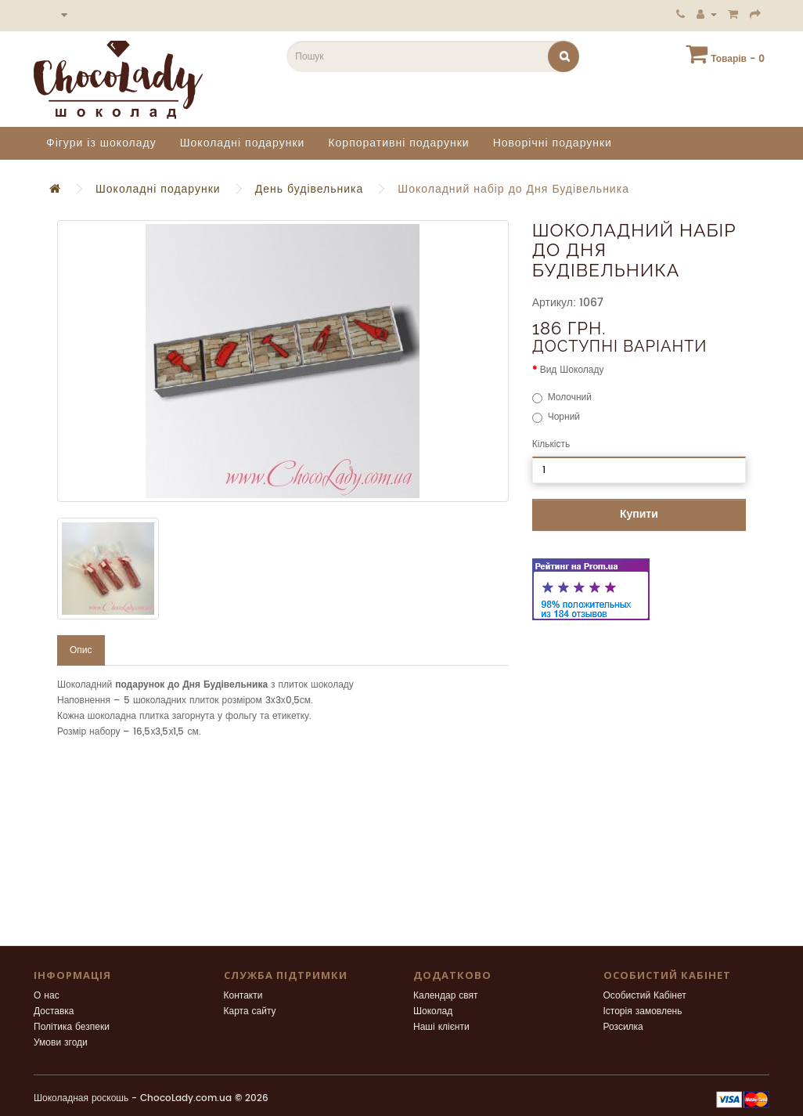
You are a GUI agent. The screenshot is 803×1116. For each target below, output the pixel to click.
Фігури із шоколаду (101, 143)
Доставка (54, 1011)
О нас (46, 995)
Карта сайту (250, 1011)
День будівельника (309, 189)
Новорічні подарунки (552, 143)
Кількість (551, 444)
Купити (639, 514)
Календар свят (445, 995)
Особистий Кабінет (644, 995)
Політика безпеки (72, 1027)
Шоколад (432, 1011)
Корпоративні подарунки (398, 143)
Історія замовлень (642, 1011)
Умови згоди (61, 1042)
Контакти (243, 995)
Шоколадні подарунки (242, 143)
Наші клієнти (441, 1027)
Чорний (556, 417)
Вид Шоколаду (572, 370)
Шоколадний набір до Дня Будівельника (513, 189)
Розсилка (623, 1027)
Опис (81, 650)
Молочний (562, 397)
